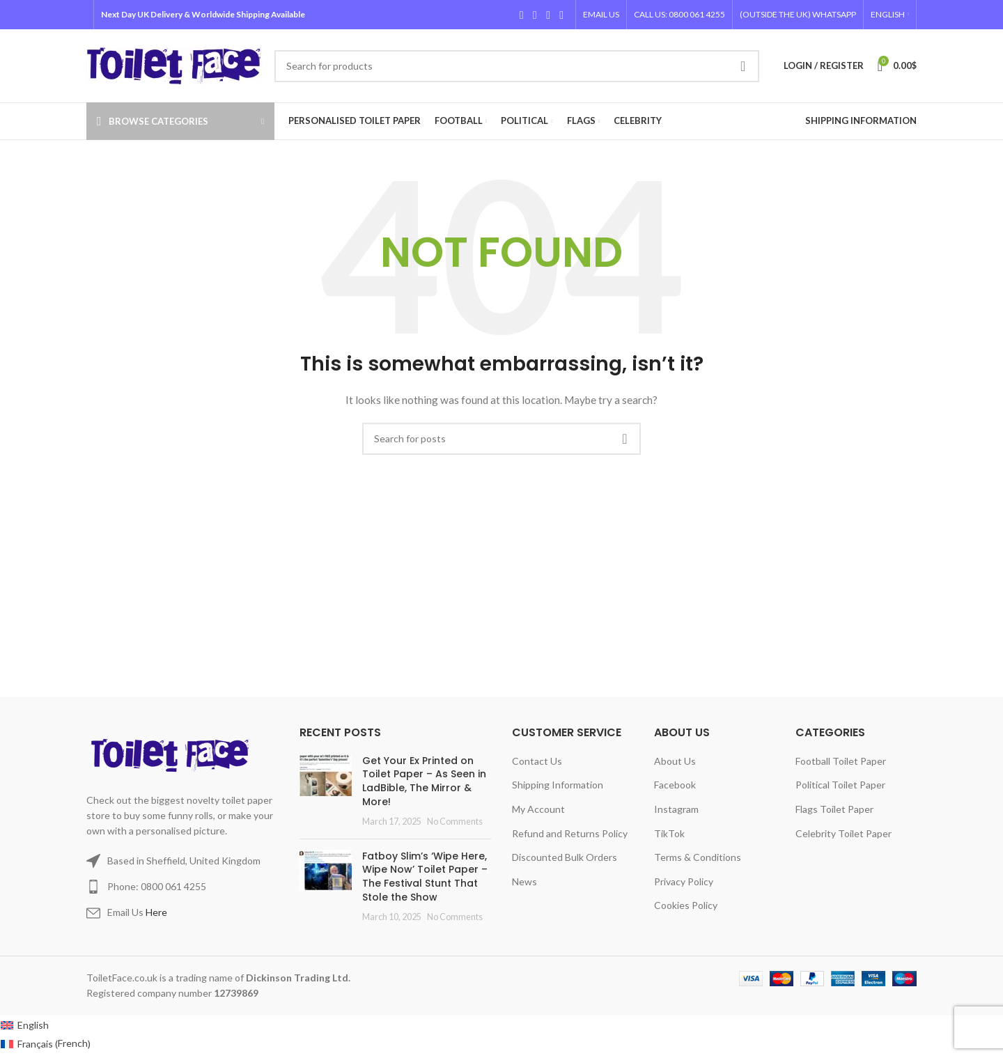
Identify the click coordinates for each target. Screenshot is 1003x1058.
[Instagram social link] (547, 14)
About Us (675, 761)
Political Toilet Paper (840, 785)
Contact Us (537, 761)
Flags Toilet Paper (834, 809)
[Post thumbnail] (326, 791)
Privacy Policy (683, 881)
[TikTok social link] (561, 14)
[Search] (516, 66)
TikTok (669, 833)
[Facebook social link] (521, 14)
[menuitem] (890, 14)
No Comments (455, 821)
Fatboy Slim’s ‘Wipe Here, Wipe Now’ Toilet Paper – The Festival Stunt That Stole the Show (425, 876)
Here (156, 912)
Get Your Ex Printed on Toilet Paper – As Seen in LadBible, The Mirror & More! (424, 781)
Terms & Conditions (697, 857)
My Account (538, 809)
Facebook (675, 785)
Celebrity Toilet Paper (843, 833)
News (524, 881)
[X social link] (534, 14)
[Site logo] (173, 64)
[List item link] (182, 886)
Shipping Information (557, 785)
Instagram (676, 809)
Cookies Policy (685, 905)
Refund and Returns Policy (570, 833)
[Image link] (172, 754)
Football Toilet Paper (840, 761)
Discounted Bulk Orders (564, 857)
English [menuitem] (33, 1025)
